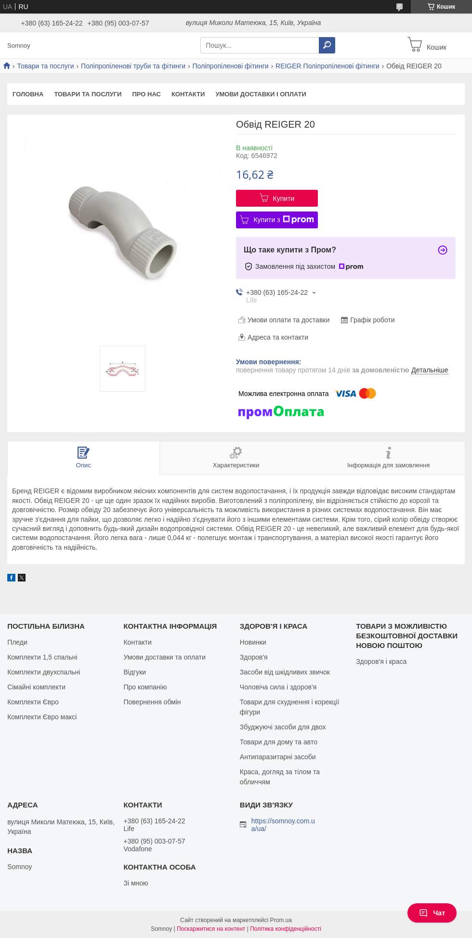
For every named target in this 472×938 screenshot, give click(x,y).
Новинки (253, 642)
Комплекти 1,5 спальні (42, 657)
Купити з (283, 219)
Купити (284, 198)
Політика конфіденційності (285, 928)
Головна (28, 94)
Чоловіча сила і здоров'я (278, 687)
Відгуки (134, 672)
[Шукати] (327, 45)
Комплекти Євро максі (42, 717)
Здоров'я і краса (381, 661)
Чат (432, 913)
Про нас (146, 94)
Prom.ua (281, 920)
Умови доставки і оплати (260, 94)
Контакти (188, 94)
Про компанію (145, 687)
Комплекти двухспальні (43, 672)
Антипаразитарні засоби (278, 757)
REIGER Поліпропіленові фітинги (327, 66)
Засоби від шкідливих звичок (285, 672)
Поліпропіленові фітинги (230, 66)
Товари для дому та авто (278, 742)
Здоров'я (254, 657)
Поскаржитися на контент (211, 928)
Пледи (17, 642)
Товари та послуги (45, 66)
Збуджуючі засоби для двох (283, 727)
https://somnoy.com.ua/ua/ (283, 824)
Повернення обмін (152, 702)
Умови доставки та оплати (164, 657)
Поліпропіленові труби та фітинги (133, 66)
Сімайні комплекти (36, 687)
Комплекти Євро (33, 702)
